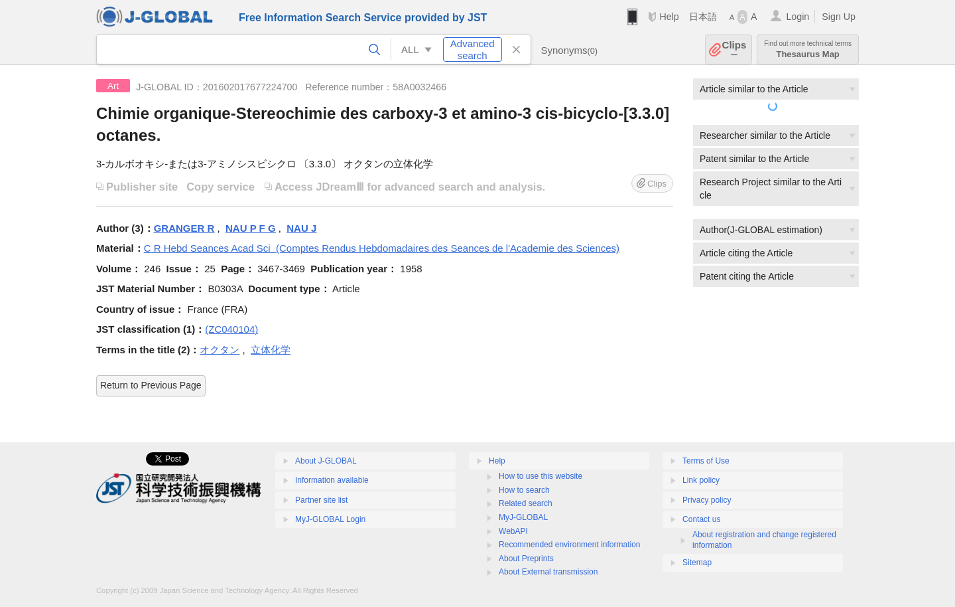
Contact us (701, 519)
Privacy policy (706, 500)
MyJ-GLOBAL (523, 517)
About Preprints (526, 558)
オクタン (219, 349)
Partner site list (321, 500)
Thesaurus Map (808, 49)
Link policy (701, 480)
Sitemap (697, 562)
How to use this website (540, 476)
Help (668, 16)
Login (797, 16)
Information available (332, 480)
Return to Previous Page (151, 385)
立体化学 (270, 349)
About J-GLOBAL (326, 461)
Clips (734, 49)
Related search (525, 503)
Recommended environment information (569, 544)
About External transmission (548, 571)
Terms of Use (706, 461)
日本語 (703, 16)
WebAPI (513, 531)
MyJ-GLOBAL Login (330, 519)
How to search (524, 490)
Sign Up (839, 16)
